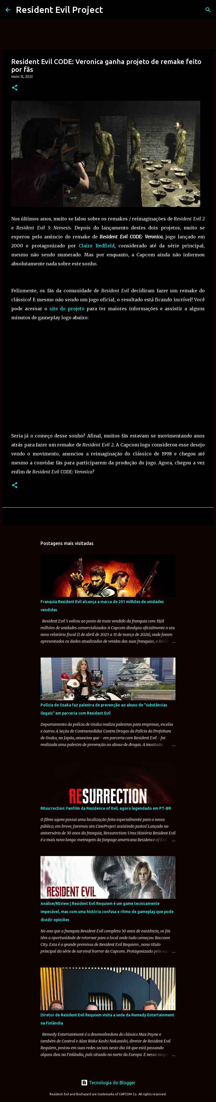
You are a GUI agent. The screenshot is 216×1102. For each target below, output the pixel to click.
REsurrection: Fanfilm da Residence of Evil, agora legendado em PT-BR (105, 808)
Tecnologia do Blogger (108, 1082)
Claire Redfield (96, 245)
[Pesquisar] (208, 10)
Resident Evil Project (59, 9)
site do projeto (67, 308)
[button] (14, 88)
